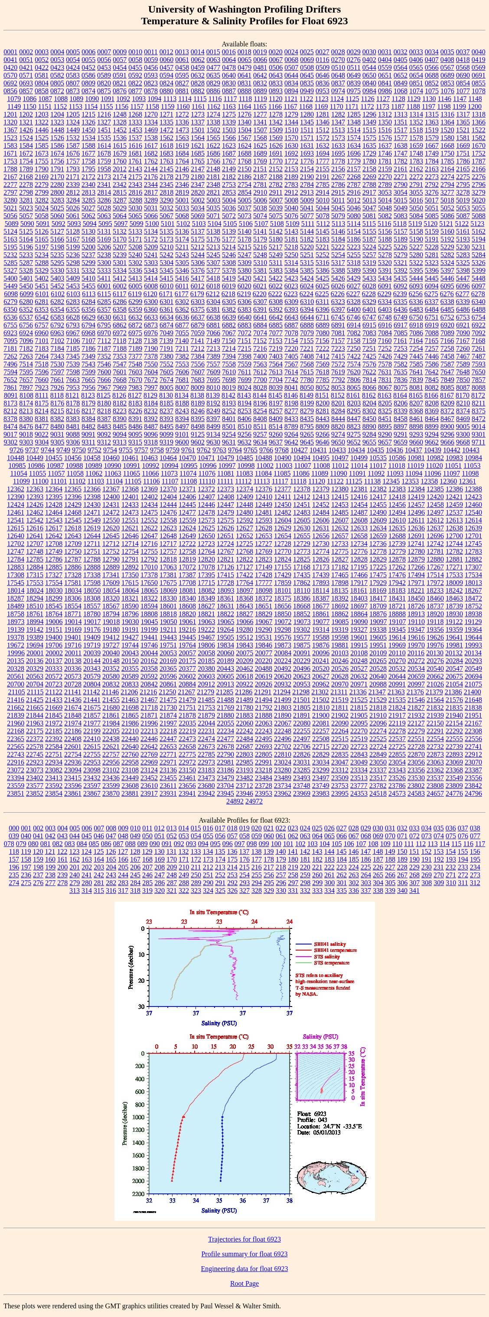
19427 (130, 637)
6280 (26, 301)
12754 (130, 551)
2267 (338, 176)
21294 (281, 692)
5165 (42, 239)
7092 (479, 333)
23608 (130, 785)
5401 (26, 278)
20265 (378, 660)
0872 (57, 91)
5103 (199, 223)
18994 (35, 621)
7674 (166, 379)
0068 (291, 59)
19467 (206, 637)
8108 (26, 395)
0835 (307, 83)
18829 (263, 614)
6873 (151, 325)
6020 (244, 286)
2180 (198, 176)
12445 (187, 504)
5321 (401, 262)
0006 (88, 52)
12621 (130, 528)
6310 (307, 301)
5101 (168, 223)
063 (305, 836)
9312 (104, 442)
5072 (229, 215)
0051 (26, 59)
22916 (15, 762)
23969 (301, 793)
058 (244, 836)
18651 (263, 606)
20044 (149, 653)
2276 (479, 176)
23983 (320, 793)
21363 (396, 692)
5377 (213, 270)
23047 (340, 762)
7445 (416, 356)
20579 (92, 676)
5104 (215, 223)
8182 (120, 403)
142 (305, 851)
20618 (244, 676)
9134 (213, 434)
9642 (291, 442)
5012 (354, 200)
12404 (168, 496)
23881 (130, 793)
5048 (385, 208)
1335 (166, 122)
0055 (88, 59)
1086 (29, 98)
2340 (88, 184)
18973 (16, 621)
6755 (10, 325)
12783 (473, 551)
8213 (26, 411)
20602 (187, 676)
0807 (73, 83)
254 (244, 875)
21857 (92, 715)
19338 (378, 629)
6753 (463, 317)
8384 (88, 418)
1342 (276, 122)
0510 (338, 67)
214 (232, 867)
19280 (244, 629)
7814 (369, 379)
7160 (384, 340)
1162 (213, 106)
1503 (229, 130)
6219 (244, 293)
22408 (73, 738)
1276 (244, 114)
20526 (340, 668)
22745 (34, 754)
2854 (244, 192)
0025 (307, 52)
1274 (213, 114)
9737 (32, 450)
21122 (54, 692)
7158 (353, 340)
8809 (322, 426)
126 (110, 851)
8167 (447, 395)
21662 (15, 707)
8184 (151, 403)
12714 (130, 543)
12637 (435, 528)
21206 (129, 692)
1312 (385, 114)
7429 (401, 356)
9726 (16, 450)
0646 (322, 75)
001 (26, 828)
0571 (26, 75)
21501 (301, 699)
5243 (182, 254)
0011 (150, 52)
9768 (282, 450)
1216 (104, 114)
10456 (73, 457)
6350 (10, 309)
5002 (198, 200)
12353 (410, 481)
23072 (15, 770)
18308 (92, 598)
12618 (73, 528)
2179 (182, 176)
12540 (473, 512)
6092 (401, 286)
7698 (229, 379)
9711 (478, 442)
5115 (369, 223)
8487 (151, 426)
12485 (340, 512)
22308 (473, 731)
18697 (359, 606)
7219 (276, 348)
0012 (166, 52)
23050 (378, 762)
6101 (42, 293)
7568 (307, 364)
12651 (225, 535)
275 (26, 882)
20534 (416, 668)
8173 (10, 403)
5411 (104, 278)
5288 (42, 262)
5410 (88, 278)
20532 (397, 668)
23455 (168, 777)
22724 (378, 746)
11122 (335, 481)
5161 (463, 231)
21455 (111, 699)
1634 (354, 145)
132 (183, 851)
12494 (397, 512)
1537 (135, 137)
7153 (275, 340)
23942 (206, 793)
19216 (187, 629)
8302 (369, 411)
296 (281, 882)
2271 (401, 176)
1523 (10, 137)
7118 (119, 340)
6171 (166, 293)
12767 (225, 551)
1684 (182, 153)
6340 (479, 301)
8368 (416, 411)
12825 (301, 559)
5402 (42, 278)
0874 (88, 91)
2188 (276, 176)
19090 (359, 621)
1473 (182, 130)
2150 (244, 169)
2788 (369, 184)
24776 (454, 793)
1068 (401, 91)
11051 (453, 465)
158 (26, 859)
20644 (397, 676)
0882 (198, 91)
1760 (120, 161)
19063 (206, 621)
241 (87, 875)
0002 (26, 52)
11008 (321, 465)
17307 (473, 567)
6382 (229, 309)
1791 (57, 169)
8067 (385, 387)
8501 (229, 426)
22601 (73, 746)
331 (293, 890)
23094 (73, 770)
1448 (57, 130)
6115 (104, 293)
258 (293, 875)
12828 (359, 559)
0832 (260, 83)
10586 (397, 457)
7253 (401, 348)
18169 (377, 590)
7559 (244, 364)
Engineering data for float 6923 (244, 1268)
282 (111, 882)
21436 (73, 699)
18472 (473, 598)
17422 (244, 574)
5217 (276, 247)
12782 (454, 551)
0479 (244, 67)
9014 (479, 426)
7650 (479, 372)
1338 (213, 122)
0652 (401, 75)
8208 (432, 403)
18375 (282, 598)
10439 (432, 450)
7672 (151, 379)
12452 (320, 504)
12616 (34, 528)
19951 (378, 645)
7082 (354, 333)
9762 (204, 450)
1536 (120, 137)
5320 (385, 262)
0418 (463, 59)
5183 (322, 239)
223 (341, 867)
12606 (320, 520)
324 (208, 890)
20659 (416, 676)
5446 (447, 278)
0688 (432, 75)
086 (106, 843)
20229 (301, 660)
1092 (123, 98)
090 (155, 843)
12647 (149, 535)
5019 (463, 200)
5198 (57, 247)
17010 (149, 567)
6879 (198, 325)
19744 (130, 645)
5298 (73, 262)
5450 (26, 286)
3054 (401, 192)
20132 (454, 653)
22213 (149, 731)
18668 (301, 606)
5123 (477, 223)
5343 (151, 270)
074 (439, 836)
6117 (119, 293)
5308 (229, 262)
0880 (166, 91)
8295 (354, 411)
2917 (369, 192)
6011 (182, 286)
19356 (435, 629)
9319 (166, 442)
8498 (198, 426)
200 (62, 867)
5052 (447, 208)
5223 (354, 247)
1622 (213, 145)
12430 (92, 504)
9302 (11, 442)
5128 (73, 231)
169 (159, 859)
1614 (104, 145)
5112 (322, 223)
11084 (263, 473)
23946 (244, 793)
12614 (473, 520)
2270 (385, 176)
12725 (244, 543)
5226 (401, 247)
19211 (168, 629)
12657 (340, 535)
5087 (463, 215)
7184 (57, 348)
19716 (73, 645)
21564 (435, 699)
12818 (168, 559)
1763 (166, 161)
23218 (263, 770)
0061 (182, 59)
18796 (130, 614)
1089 (76, 98)
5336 (135, 270)
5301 (120, 262)
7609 (213, 372)
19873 (282, 645)
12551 (130, 520)
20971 (359, 684)
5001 (182, 200)
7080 (322, 333)
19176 (92, 629)
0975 (354, 91)
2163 (432, 169)
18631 (225, 606)
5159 (432, 231)
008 (111, 828)
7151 (244, 340)
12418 (397, 496)
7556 (198, 364)
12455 (378, 504)
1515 (369, 130)
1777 (322, 161)
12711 (91, 543)
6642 (276, 317)
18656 (282, 606)
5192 (447, 239)
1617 (151, 145)
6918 (416, 325)
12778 (378, 551)
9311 (88, 442)
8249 (213, 411)
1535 (104, 137)
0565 (416, 67)
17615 (130, 582)
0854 (463, 83)
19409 (92, 637)
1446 (42, 130)
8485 (120, 426)
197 (26, 867)
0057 (120, 59)
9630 (213, 442)
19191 (130, 629)
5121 (446, 223)
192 (439, 859)
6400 (354, 309)
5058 (42, 215)
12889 (111, 567)
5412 (120, 278)
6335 (401, 301)
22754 (73, 754)
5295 (57, 262)
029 (366, 828)
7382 (182, 356)
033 (414, 828)
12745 (473, 543)
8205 (385, 403)
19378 (15, 637)
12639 (473, 528)
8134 (182, 395)
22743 (15, 754)
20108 (359, 653)
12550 (111, 520)
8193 (229, 403)
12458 (435, 504)
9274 (338, 434)
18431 (397, 598)
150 (402, 851)
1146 (444, 98)
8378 (10, 418)
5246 (229, 254)
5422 (276, 278)
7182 (26, 348)
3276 (432, 192)
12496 (416, 512)
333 (317, 890)
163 (87, 859)
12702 (15, 543)
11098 (470, 473)
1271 (166, 114)
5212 (198, 247)
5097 (121, 223)
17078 (206, 567)
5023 (26, 208)
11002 (265, 465)
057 (232, 836)
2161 (401, 169)
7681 (182, 379)
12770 (282, 551)
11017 (377, 465)
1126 (367, 98)
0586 (88, 75)
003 (50, 828)
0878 (151, 91)
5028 (104, 208)
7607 (198, 372)
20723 (53, 684)
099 (264, 843)
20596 (168, 676)
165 (111, 859)
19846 (263, 645)
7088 (432, 333)
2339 (73, 184)
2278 (26, 184)
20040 (111, 653)
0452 (88, 67)
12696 (435, 535)
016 (208, 828)
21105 (16, 692)
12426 (34, 504)
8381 (42, 418)
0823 (151, 83)
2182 (229, 176)
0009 (120, 52)
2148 (213, 169)
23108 (130, 770)
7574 (354, 364)
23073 (34, 770)
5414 (151, 278)
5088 (479, 215)
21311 (338, 692)
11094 (413, 473)
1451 (104, 130)
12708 (53, 543)
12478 (206, 512)
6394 (307, 309)
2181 (213, 176)
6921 (463, 325)
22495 (263, 738)
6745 (338, 317)
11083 (244, 473)
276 (38, 882)
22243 (263, 731)
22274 (378, 731)
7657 (26, 379)
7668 (120, 379)
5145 (322, 231)
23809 (454, 785)
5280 (416, 254)
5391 (385, 270)
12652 (244, 535)
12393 (34, 496)
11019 (415, 465)
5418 (213, 278)
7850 (463, 379)
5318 (354, 262)
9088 (73, 434)
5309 (244, 262)
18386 (301, 598)
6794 (88, 325)
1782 (401, 161)
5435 (401, 278)
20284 (454, 660)
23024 (282, 762)
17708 (187, 582)
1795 (88, 169)
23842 (473, 785)
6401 (369, 309)
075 (451, 836)
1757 (73, 161)
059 (256, 836)
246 (147, 875)
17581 (73, 582)
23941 (187, 793)
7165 (431, 340)
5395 (416, 270)
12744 (454, 543)
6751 (432, 317)
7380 (166, 356)
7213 (213, 348)
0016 (229, 52)
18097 (245, 590)
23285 (301, 770)
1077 (463, 91)
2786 (338, 184)
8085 (447, 387)
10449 (34, 457)
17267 (435, 567)
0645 (307, 75)
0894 (291, 91)
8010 (213, 387)
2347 (198, 184)
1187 (397, 106)
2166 (479, 169)
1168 (306, 106)
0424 (73, 67)
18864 (359, 614)
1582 (479, 137)
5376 (198, 270)
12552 (149, 520)
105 (337, 843)
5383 (276, 270)
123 (74, 851)
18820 (187, 614)
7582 (401, 364)
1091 (107, 98)
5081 (369, 215)
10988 (74, 465)
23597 (92, 785)
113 (432, 843)
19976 (435, 645)
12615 (15, 528)
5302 (135, 262)
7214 (229, 348)
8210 (463, 403)
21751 (187, 707)
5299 (88, 262)
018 (232, 828)
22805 (263, 754)
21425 (34, 699)
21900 (320, 715)
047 (111, 836)
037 (463, 828)
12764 (206, 551)
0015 (213, 52)
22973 (206, 762)
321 (171, 890)
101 (288, 843)
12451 (301, 504)
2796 (479, 184)
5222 (338, 247)
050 (147, 836)
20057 (187, 653)
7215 (244, 348)
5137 (198, 231)
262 (341, 875)
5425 (322, 278)
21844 (34, 715)
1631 (307, 145)
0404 (385, 59)
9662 (432, 442)
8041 (291, 387)
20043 (130, 653)
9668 (463, 442)
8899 (432, 426)
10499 (359, 457)
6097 (479, 286)
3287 (120, 200)
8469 (463, 418)
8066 (369, 387)
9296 (447, 434)
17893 (320, 582)
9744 (48, 450)
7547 (120, 364)
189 (402, 859)
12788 (92, 559)
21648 (473, 699)
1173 (382, 106)
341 (414, 890)
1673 (42, 153)
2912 (291, 192)
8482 (88, 426)
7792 (338, 379)
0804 (42, 83)
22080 (301, 723)
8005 (166, 387)
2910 (260, 192)
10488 (263, 457)
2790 (401, 184)
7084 (385, 333)
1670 (479, 145)
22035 (187, 723)
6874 (166, 325)
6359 (135, 309)
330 (281, 890)
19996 (16, 653)
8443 (322, 418)
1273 (198, 114)
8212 (10, 411)
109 (385, 843)
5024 (42, 208)
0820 (104, 83)
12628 (263, 528)
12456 (397, 504)
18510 (34, 606)
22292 (454, 731)
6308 (276, 301)
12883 (15, 567)
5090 (27, 223)
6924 (26, 333)
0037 (463, 52)
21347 (377, 692)
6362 (182, 309)
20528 (378, 668)
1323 (57, 122)
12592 (244, 520)
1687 (229, 153)
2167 (10, 176)
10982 (435, 457)
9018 (26, 434)
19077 (321, 621)
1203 (42, 114)
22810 (282, 754)
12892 (130, 567)
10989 (93, 465)
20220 (263, 660)
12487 (359, 512)
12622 (149, 528)
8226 (135, 411)
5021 (10, 208)
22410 (92, 738)
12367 (111, 489)
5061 (73, 215)
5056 (10, 215)
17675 (168, 582)
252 (220, 875)
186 (366, 859)
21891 (301, 715)
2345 (166, 184)
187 (378, 859)
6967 (73, 333)
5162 (479, 231)
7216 (260, 348)
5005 (244, 200)
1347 (338, 122)
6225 (322, 293)
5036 (229, 208)
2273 (432, 176)
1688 (244, 153)
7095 (11, 340)
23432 (92, 777)
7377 (135, 356)
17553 (34, 582)
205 (123, 867)
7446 (432, 356)
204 (111, 867)
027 (341, 828)
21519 (340, 699)
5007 (276, 200)
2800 (57, 192)
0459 (198, 67)
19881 (340, 645)
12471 (92, 512)
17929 (378, 582)
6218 (228, 293)
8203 (354, 403)
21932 (416, 715)
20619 (263, 676)
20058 (206, 653)
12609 (378, 520)
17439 (320, 574)
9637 (276, 442)
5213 (213, 247)
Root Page (244, 1283)
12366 (92, 489)
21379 (434, 692)
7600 (104, 372)
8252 (229, 411)
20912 (206, 684)
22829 (320, 754)
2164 (447, 169)
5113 (338, 223)
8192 (213, 403)
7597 (57, 372)
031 (390, 828)
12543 (53, 520)
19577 (301, 637)
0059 (151, 59)
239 (62, 875)
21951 (473, 715)
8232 (151, 411)
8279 (307, 411)
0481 (260, 67)
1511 (306, 130)
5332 (88, 270)
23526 (397, 777)
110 (397, 843)
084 (82, 843)
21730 (168, 707)
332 (305, 890)
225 (366, 867)
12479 (225, 512)
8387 (104, 418)
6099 (26, 293)
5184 (338, 239)
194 (463, 859)
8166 (431, 395)
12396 (73, 496)
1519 (432, 130)
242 (99, 875)
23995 (340, 793)
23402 (34, 777)
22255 (301, 731)
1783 (416, 161)
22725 (397, 746)
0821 (120, 83)
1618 (166, 145)
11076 (206, 473)
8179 (88, 403)
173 (208, 859)
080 (33, 843)
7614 (291, 372)
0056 (104, 59)
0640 (229, 75)
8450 (369, 418)
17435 (301, 574)
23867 (92, 793)
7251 (369, 348)
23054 (397, 762)
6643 (291, 317)
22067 (282, 723)
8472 (479, 418)
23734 (282, 785)
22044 (206, 723)
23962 (282, 793)
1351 (401, 122)
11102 (77, 481)
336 (354, 890)
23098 (92, 770)
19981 (454, 645)
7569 (322, 364)
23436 (111, 777)
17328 (73, 574)
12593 (263, 520)
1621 (198, 145)
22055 (225, 723)
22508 (320, 738)
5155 (369, 231)
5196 (26, 247)
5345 (166, 270)
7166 (447, 340)
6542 (42, 317)
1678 (104, 153)
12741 (416, 543)
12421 (454, 496)
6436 (401, 309)
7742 (291, 379)
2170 (57, 176)
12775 (340, 551)
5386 (322, 270)
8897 (401, 426)
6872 (135, 325)
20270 (397, 660)
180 (293, 859)
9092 (104, 434)
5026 (73, 208)
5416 (182, 278)
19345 (397, 629)
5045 (338, 208)
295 (269, 882)
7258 (447, 348)
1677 (88, 153)
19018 (111, 621)
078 (9, 843)
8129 (150, 395)
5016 (416, 200)
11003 (283, 465)
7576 (369, 364)
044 (74, 836)
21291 (262, 692)
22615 (92, 746)
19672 (15, 645)
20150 (130, 660)
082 (57, 843)
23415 (73, 777)
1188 (413, 106)
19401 (73, 637)
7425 (369, 356)
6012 (198, 286)
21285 (224, 692)
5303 (151, 262)
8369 (432, 411)
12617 (53, 528)
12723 (206, 543)
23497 (320, 777)
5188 (385, 239)
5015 (401, 200)
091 (167, 843)
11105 (132, 481)
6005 (135, 286)
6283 (73, 301)
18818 (168, 614)
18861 (320, 614)
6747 (369, 317)
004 (62, 828)
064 (317, 836)
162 (74, 859)
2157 (354, 169)
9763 (219, 450)
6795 (104, 325)
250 (196, 875)
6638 (213, 317)
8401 (229, 418)
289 (196, 882)
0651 (385, 75)
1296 (369, 114)
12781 (435, 551)
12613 (454, 520)
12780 (416, 551)
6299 (135, 301)
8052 (322, 387)
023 (293, 828)
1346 (322, 122)
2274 (447, 176)
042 (50, 836)
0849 (401, 83)
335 (341, 890)
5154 (354, 231)
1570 (291, 137)
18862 (340, 614)
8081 (416, 387)
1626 (276, 145)
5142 (276, 231)
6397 (338, 309)
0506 (276, 67)
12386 (454, 489)
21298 (301, 692)
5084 (416, 215)
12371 (187, 489)
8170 (462, 395)
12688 (397, 535)
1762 (151, 161)
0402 (369, 59)
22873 (435, 754)
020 (256, 828)
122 (62, 851)
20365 (168, 668)
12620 (111, 528)
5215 (244, 247)
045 (87, 836)
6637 (198, 317)
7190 (151, 348)
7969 (120, 387)
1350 (385, 122)
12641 (34, 535)
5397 (447, 270)
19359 (454, 629)
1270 (151, 114)
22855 (397, 754)
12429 (73, 504)
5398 (463, 270)
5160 (447, 231)
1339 (229, 122)
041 (38, 836)
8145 (275, 395)
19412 (111, 637)
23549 (454, 777)
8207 (416, 403)
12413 (320, 496)
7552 (166, 364)
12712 (111, 543)
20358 (149, 668)
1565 (213, 137)
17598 (92, 582)
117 (480, 843)
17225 (378, 567)
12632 (340, 528)
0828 (198, 83)
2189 (291, 176)
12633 (359, 528)
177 (256, 859)
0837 (338, 83)
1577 (401, 137)
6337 (432, 301)
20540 (435, 668)
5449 (10, 286)
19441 (149, 637)
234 (475, 867)
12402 (149, 496)
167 (135, 859)
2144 (151, 169)
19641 (454, 637)
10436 (394, 450)
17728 (225, 582)
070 (390, 836)
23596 (73, 785)
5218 (291, 247)
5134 (151, 231)
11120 (316, 481)
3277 (447, 192)
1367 (10, 130)
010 (135, 828)
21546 (416, 699)
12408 (225, 496)
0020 (276, 52)
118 (14, 851)
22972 (187, 762)
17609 (111, 582)
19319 (340, 629)
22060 (244, 723)
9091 (88, 434)
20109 (378, 653)
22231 (206, 731)
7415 (338, 356)
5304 (166, 262)
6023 (291, 286)
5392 (401, 270)
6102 (58, 293)
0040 (479, 52)
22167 (473, 723)
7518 (42, 364)
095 (215, 843)
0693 (26, 83)
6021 (260, 286)
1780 (369, 161)
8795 (307, 426)
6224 (306, 293)
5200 (88, 247)
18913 (416, 614)
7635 (401, 372)
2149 (229, 169)
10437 (413, 450)
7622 (369, 372)
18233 (434, 590)
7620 (354, 372)
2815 (120, 192)
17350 (130, 574)
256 (269, 875)
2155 (322, 169)
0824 (166, 83)
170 (171, 859)
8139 (213, 395)
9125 (198, 434)
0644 (291, 75)
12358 (429, 481)
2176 (151, 176)
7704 (276, 379)
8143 (244, 395)
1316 (447, 114)
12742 (435, 543)
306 (402, 882)
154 (450, 851)
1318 (479, 114)
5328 (26, 270)
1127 (383, 98)
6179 (197, 293)
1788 (10, 169)
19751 (168, 645)
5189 (401, 239)
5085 (432, 215)
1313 (401, 114)
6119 (134, 293)
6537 (26, 317)
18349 (206, 598)
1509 (276, 130)
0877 (135, 91)
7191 (166, 348)
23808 (435, 785)
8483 (104, 426)
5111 (308, 223)
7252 (385, 348)
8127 (135, 395)
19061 (187, 621)
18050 (92, 590)
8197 (276, 403)
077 (475, 836)
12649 (187, 535)
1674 (57, 153)
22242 (244, 731)
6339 (463, 301)
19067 (264, 621)
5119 (415, 223)
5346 (182, 270)
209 (171, 867)
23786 (397, 785)
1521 (463, 130)
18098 (264, 590)
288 (184, 882)
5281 (432, 254)
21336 (358, 692)
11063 (112, 473)
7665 (88, 379)
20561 (15, 676)
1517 (401, 130)
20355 (130, 668)
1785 (447, 161)
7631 (385, 372)
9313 (120, 442)
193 (451, 859)
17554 (53, 582)
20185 (206, 660)
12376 (263, 489)
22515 (340, 738)
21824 (397, 707)
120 (38, 851)
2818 (166, 192)
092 (179, 843)
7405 (291, 356)
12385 (435, 489)
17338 (92, 574)
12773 (301, 551)
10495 (320, 457)
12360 (448, 481)
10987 (55, 465)
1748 (416, 153)
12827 (340, 559)
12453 (340, 504)
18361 (225, 598)
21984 (111, 723)
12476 (168, 512)
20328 (15, 668)
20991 (397, 684)
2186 (244, 176)
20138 (73, 660)
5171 (135, 239)
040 (26, 836)
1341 (260, 122)
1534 (88, 137)
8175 (42, 403)
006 (87, 828)
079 (21, 843)
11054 (18, 473)
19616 (416, 637)
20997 (416, 684)
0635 (213, 75)
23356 (416, 770)
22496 (282, 738)
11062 (93, 473)
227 (390, 867)
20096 (320, 653)
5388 (338, 270)
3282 (42, 200)
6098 (11, 293)
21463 (130, 699)
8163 (384, 395)
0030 (369, 52)
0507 (291, 67)
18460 (435, 598)
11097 (451, 473)
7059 (198, 333)
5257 (369, 254)
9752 (94, 450)
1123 (321, 98)
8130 (166, 395)
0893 (276, 91)
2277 (10, 184)
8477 (42, 426)
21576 (454, 699)
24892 (235, 801)
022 (281, 828)
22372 (34, 738)
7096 (26, 340)
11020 (434, 465)
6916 (385, 325)
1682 (151, 153)
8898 (416, 426)
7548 (135, 364)
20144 (92, 660)
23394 (15, 777)
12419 (416, 496)
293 (244, 882)
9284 (369, 434)
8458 (401, 418)
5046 (354, 208)
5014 (385, 200)
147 (365, 851)
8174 (26, 403)
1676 (73, 153)
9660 (416, 442)
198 (38, 867)
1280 (307, 114)
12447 (225, 504)
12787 (73, 559)
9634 (260, 442)
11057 (56, 473)
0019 (260, 52)
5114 (353, 223)
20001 (35, 653)
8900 (447, 426)
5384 (291, 270)
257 (281, 875)
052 (171, 836)
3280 (10, 200)
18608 (187, 606)
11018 (396, 465)
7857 (479, 379)
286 (159, 882)
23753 (340, 785)
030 (378, 828)
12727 (263, 543)
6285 (104, 301)
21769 (225, 707)
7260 (463, 348)
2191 (322, 176)
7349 (88, 356)
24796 (473, 793)
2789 (385, 184)
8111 (42, 395)
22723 (359, 746)
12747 (15, 551)
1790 (42, 169)
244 (123, 875)
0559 (385, 67)
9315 (135, 442)
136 (232, 851)
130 (159, 851)
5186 (354, 239)
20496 (301, 668)
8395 (198, 418)
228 (402, 867)
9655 (369, 442)
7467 (463, 356)
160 (50, 859)
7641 (416, 372)
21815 (359, 707)
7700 (260, 379)
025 (317, 828)
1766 (213, 161)
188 (390, 859)
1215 (88, 114)
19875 (301, 645)
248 (171, 875)
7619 (338, 372)
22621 (111, 746)
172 (196, 859)
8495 (166, 426)
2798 (26, 192)
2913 (307, 192)
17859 (282, 582)
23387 (473, 770)
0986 (385, 91)
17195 (359, 567)
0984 (369, 91)
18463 (454, 598)
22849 (378, 754)
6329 (369, 301)
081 (45, 843)
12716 (149, 543)
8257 (276, 411)
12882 (473, 559)
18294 (34, 598)
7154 (291, 340)
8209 (447, 403)
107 (361, 843)
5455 (88, 286)
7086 (416, 333)
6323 (338, 301)
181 (305, 859)
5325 (463, 262)
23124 (149, 770)
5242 (166, 254)
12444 (168, 504)
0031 (385, 52)
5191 (432, 239)
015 (196, 828)
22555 (454, 738)
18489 (15, 606)
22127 (416, 723)
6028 (369, 286)
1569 (276, 137)
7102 (58, 340)
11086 (301, 473)
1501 (198, 130)
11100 (40, 481)
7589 (463, 364)
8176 (57, 403)
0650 (369, 75)
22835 (340, 754)
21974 (73, 723)
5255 (354, 254)
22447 (168, 738)
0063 (213, 59)
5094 (90, 223)
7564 (276, 364)
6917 (401, 325)
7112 (104, 340)
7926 (57, 387)
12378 (301, 489)
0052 (42, 59)
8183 (135, 403)
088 (130, 843)
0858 (42, 91)
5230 (463, 247)
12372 (206, 489)
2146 (182, 169)
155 (462, 851)
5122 (462, 223)
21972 (53, 723)
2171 (73, 176)
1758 (88, 161)
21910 (378, 715)
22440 (130, 738)
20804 (92, 684)
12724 (225, 543)
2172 (88, 176)
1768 (244, 161)
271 (451, 875)
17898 (340, 582)
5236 (73, 254)
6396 (322, 309)
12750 (73, 551)
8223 (120, 411)
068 (366, 836)
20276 (435, 660)
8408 (260, 418)
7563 (260, 364)
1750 (447, 153)
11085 (282, 473)
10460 (111, 457)
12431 (111, 504)
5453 (73, 286)
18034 (73, 590)
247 (159, 875)
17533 (454, 574)
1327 (104, 122)
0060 (166, 59)
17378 (149, 574)
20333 (53, 668)
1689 (260, 153)
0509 (322, 67)
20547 (454, 668)
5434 (385, 278)
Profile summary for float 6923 (244, 1254)
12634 (378, 528)
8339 (401, 411)
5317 (338, 262)
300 (329, 882)
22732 (435, 746)
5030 (135, 208)
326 (232, 890)
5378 (229, 270)
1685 (198, 153)
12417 (378, 496)
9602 (198, 442)
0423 (57, 67)
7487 (479, 356)
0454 (120, 67)
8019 (229, 387)
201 (74, 867)
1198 (443, 106)
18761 (34, 614)
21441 (92, 699)
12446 (206, 504)
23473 (206, 777)
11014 (359, 465)
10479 (225, 457)
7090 (463, 333)
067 (354, 836)
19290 (263, 629)
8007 (182, 387)
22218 (168, 731)
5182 (307, 239)
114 (445, 843)
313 (74, 890)
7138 (150, 340)
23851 (15, 793)
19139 (15, 629)
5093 (74, 223)
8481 (73, 426)
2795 (463, 184)
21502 (320, 699)
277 (50, 882)
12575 (225, 520)
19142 (34, 629)
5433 (369, 278)
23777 (359, 785)
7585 (416, 364)
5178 (244, 239)
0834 (291, 83)
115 (456, 843)
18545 (53, 606)
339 (390, 890)
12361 (467, 481)
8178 (73, 403)
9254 (229, 434)
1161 (198, 106)
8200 (322, 403)
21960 (15, 723)
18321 (130, 598)
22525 (378, 738)
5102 (183, 223)
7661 (57, 379)
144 (329, 851)
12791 (130, 559)
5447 (463, 278)
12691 (416, 535)
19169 (73, 629)
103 (312, 843)
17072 (187, 567)
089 (142, 843)
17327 (53, 574)
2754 (244, 184)
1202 (26, 114)
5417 (198, 278)
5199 (73, 247)
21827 (416, 707)
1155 (106, 106)
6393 (291, 309)
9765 (251, 450)
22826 (301, 754)
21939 (435, 715)
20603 (206, 676)
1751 (463, 153)
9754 (110, 450)
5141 (260, 231)
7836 (401, 379)
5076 (291, 215)
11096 (432, 473)
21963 (34, 723)
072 (414, 836)
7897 (26, 387)
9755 (126, 450)
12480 (244, 512)
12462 (34, 512)
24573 (397, 793)
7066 (213, 333)
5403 (57, 278)
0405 (401, 59)
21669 (53, 707)
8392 (151, 418)
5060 (57, 215)
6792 (57, 325)
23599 (111, 785)
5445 (432, 278)
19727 (111, 645)
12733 (340, 543)
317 (123, 890)
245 (135, 875)
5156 (385, 231)
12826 (320, 559)
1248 (120, 114)
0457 (166, 67)
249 (184, 875)
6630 (104, 317)
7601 (120, 372)
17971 (416, 582)
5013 (369, 200)
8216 (73, 411)
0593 (151, 75)
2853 (229, 192)
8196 (260, 403)
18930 (454, 614)
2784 (307, 184)
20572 (53, 676)
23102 (111, 770)
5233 (26, 254)
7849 (447, 379)
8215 (57, 411)
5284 (479, 254)
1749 (432, 153)
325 (220, 890)
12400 (111, 496)
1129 (414, 98)
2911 (275, 192)
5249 (276, 254)
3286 (104, 200)
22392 (53, 738)
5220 (307, 247)
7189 (135, 348)
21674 (73, 707)
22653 (168, 746)
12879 (416, 559)
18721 (397, 606)
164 (99, 859)
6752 (447, 317)
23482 (244, 777)
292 (232, 882)
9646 (322, 442)
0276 (354, 59)
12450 (282, 504)
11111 (225, 481)
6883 (244, 325)
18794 (111, 614)
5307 (213, 262)
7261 (479, 348)
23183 (206, 770)
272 (463, 875)
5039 (276, 208)
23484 (263, 777)
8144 (260, 395)
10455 (53, 457)
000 (14, 828)
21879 (206, 715)
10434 (356, 450)
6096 (463, 286)
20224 (282, 660)
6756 (26, 325)
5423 (291, 278)
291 (220, 882)
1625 (260, 145)
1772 (291, 161)
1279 (291, 114)
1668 (447, 145)
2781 (260, 184)
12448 (244, 504)
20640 (378, 676)
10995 (189, 465)
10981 (416, 457)
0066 (260, 59)
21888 (263, 715)
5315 (307, 262)
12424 (15, 504)
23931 (168, 793)
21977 (92, 723)
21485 (206, 699)
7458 (447, 356)
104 (324, 843)
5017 (432, 200)
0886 (213, 91)
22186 (73, 731)
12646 (130, 535)
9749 (63, 450)
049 (135, 836)
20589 (130, 676)
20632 (359, 676)
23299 (320, 770)
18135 (339, 590)
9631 (229, 442)
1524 (26, 137)
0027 (322, 52)
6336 (416, 301)
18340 (187, 598)
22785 (206, 754)
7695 (213, 379)
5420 (244, 278)
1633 (338, 145)
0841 (385, 83)
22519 (359, 738)
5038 (260, 208)
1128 (398, 98)
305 (390, 882)
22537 (397, 738)
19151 (53, 629)
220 (305, 867)
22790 (225, 754)
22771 (168, 754)
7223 (338, 348)
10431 (318, 450)
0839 (354, 83)
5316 (322, 262)
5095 (105, 223)
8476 (26, 426)
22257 (320, 731)
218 (281, 867)
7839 (416, 379)
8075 (401, 387)
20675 (454, 676)
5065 (135, 215)
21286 (243, 692)
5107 (261, 223)
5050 (416, 208)
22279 (416, 731)
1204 (57, 114)
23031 (301, 762)
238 (50, 875)
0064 (229, 59)
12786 (53, 559)
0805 (57, 83)
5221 (322, 247)
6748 (385, 317)
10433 (337, 450)
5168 (88, 239)
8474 (10, 426)
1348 (354, 122)
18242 (454, 590)
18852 (301, 614)
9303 (26, 442)
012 (159, 828)
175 (232, 859)
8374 (463, 411)
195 (475, 859)
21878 (187, 715)
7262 (10, 356)
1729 (369, 153)
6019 (229, 286)
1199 (459, 106)
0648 (338, 75)
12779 (397, 551)
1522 (479, 130)
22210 (130, 731)
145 (341, 851)
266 (390, 875)
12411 (282, 496)
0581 (42, 75)
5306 (198, 262)
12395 (53, 496)
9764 (235, 450)
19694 (34, 645)
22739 (454, 746)
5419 (229, 278)
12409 (244, 496)
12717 (168, 543)
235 (14, 875)
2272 (416, 176)
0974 (338, 91)
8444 (338, 418)
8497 (182, 426)
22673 (206, 746)
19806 (206, 645)
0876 (120, 91)
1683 (166, 153)
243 (111, 875)
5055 (479, 208)
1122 (306, 98)
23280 (282, 770)
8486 (135, 426)
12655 (301, 535)
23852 (34, 793)
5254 (338, 254)
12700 (454, 535)
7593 (479, 364)
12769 (263, 551)
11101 (58, 481)
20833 (130, 684)
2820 (198, 192)
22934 (53, 762)
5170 (120, 239)
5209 (151, 247)
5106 (246, 223)
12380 (340, 489)
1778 (338, 161)
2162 (416, 169)
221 (317, 867)
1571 (307, 137)
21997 (168, 723)
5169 (104, 239)
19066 (245, 621)
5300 (104, 262)
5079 (338, 215)
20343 (92, 668)
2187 (260, 176)
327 (244, 890)
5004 (229, 200)
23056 (416, 762)
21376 (415, 692)
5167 (73, 239)
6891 (338, 325)
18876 (378, 614)
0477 (213, 67)
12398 (92, 496)
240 (74, 875)
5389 (354, 270)
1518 (416, 130)
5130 (88, 231)
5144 (307, 231)
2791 (416, 184)
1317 (463, 114)
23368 (454, 770)
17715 (206, 582)
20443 (225, 668)
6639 (229, 317)
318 (135, 890)
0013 (182, 52)
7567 (291, 364)
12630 (301, 528)
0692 (10, 83)
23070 (473, 762)
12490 (378, 512)
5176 (213, 239)
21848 (73, 715)
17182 (340, 567)
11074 (187, 473)
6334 (385, 301)
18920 (435, 614)
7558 (229, 364)
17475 (378, 574)
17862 (301, 582)
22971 (168, 762)
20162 (149, 660)
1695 (338, 153)
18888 (397, 614)
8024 (244, 387)
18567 (111, 606)
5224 (369, 247)
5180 (276, 239)
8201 (338, 403)
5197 (42, 247)
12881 (454, 559)
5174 (182, 239)
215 (244, 867)
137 (244, 851)
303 (366, 882)
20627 (320, 676)
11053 (471, 465)
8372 (447, 411)
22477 (225, 738)
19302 (301, 629)
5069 (198, 215)
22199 (92, 731)
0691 (479, 75)
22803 (244, 754)
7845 (432, 379)
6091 (385, 286)
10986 (36, 465)
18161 (358, 590)
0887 (229, 91)
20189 (225, 660)
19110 (416, 621)
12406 (187, 496)
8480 (57, 426)
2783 (291, 184)
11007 (302, 465)
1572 (322, 137)
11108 (188, 481)
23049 (359, 762)
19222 (206, 629)
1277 (260, 114)
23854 (53, 793)
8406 (244, 418)
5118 (400, 223)
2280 (57, 184)
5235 (57, 254)
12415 (340, 496)
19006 (54, 621)
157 (14, 859)
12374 (244, 489)
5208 (135, 247)
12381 (359, 489)
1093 (139, 98)
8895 (385, 426)
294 (256, 882)
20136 (34, 660)
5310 (260, 262)
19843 (244, 645)
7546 (104, 364)
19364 (473, 629)
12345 (391, 481)
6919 (432, 325)
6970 (104, 333)
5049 (401, 208)
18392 (340, 598)
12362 (15, 489)
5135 (166, 231)
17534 (473, 574)
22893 (454, 754)
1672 (26, 153)
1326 (88, 122)
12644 (92, 535)
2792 (432, 184)
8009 (198, 387)
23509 (340, 777)
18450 (416, 598)
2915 (338, 192)
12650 (206, 535)
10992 (151, 465)
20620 (282, 676)
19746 (149, 645)
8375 (479, 411)
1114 (185, 98)
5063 (104, 215)
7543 (88, 364)
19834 (225, 645)
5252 (322, 254)
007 (99, 828)
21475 (168, 699)
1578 (416, 137)
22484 (244, 738)
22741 (473, 746)
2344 (151, 184)
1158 (152, 106)
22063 (263, 723)
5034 (198, 208)
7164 (416, 340)
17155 (282, 567)
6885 (276, 325)
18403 (359, 598)
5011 (338, 200)
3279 (479, 192)
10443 (470, 450)
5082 (385, 215)
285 (147, 882)
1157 (136, 106)
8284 (338, 411)
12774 (320, 551)
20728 (73, 684)
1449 (73, 130)
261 (329, 875)
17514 (435, 574)
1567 (244, 137)
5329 (42, 270)
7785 (322, 379)
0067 (276, 59)
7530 (57, 364)
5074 (260, 215)
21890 (282, 715)
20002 (54, 653)
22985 (244, 762)
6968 (88, 333)
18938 (473, 614)
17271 (454, 567)
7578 (385, 364)
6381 (213, 309)
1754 (26, 161)
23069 (454, 762)
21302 (320, 692)
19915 (359, 645)
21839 (15, 715)
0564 (401, 67)
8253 (244, 411)
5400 (10, 278)
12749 (53, 551)
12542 (34, 520)
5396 (432, 270)
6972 (120, 333)
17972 (435, 582)
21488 (225, 699)
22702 (282, 746)
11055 (37, 473)
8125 (104, 395)
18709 (378, 606)
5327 (10, 270)
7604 (151, 372)
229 (414, 867)
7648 (463, 372)
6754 (479, 317)
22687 (244, 746)
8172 (478, 395)
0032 (401, 52)
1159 (167, 106)
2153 (291, 169)
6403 (385, 309)
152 (426, 851)
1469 (151, 130)
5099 (136, 223)
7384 (198, 356)
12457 (416, 504)
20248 (359, 660)
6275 (431, 293)
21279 (205, 692)
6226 (338, 293)
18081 (187, 590)
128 (135, 851)
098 (252, 843)
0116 (322, 59)
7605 (166, 372)
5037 (244, 208)
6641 (260, 317)
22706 (301, 746)
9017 (10, 434)
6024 (307, 286)
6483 (416, 309)
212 (208, 867)
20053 (168, 653)
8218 (104, 411)
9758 (157, 450)
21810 (320, 707)
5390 (369, 270)
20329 (34, 668)
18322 (149, 598)
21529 (378, 699)
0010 (135, 52)
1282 (338, 114)
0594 (166, 75)
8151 (322, 395)
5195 (10, 247)
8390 (120, 418)
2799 (42, 192)
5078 (322, 215)
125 (98, 851)
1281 (322, 114)
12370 (168, 489)
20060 (225, 653)
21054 (454, 684)
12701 (473, 535)
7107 (89, 340)
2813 (88, 192)
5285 (10, 262)
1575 (369, 137)
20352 (111, 668)
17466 (359, 574)
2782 (276, 184)
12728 (282, 543)
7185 (73, 348)
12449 (263, 504)
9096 (151, 434)
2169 (42, 176)
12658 (359, 535)
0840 (369, 83)
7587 (447, 364)
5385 (307, 270)
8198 (291, 403)
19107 (397, 621)
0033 (416, 52)
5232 (10, 254)
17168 (301, 567)
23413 (53, 777)
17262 (397, 567)
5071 (213, 215)
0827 (182, 83)
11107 (170, 481)
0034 (432, 52)
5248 (260, 254)
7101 (42, 340)
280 (87, 882)
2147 (198, 169)
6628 (73, 317)
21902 (340, 715)
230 (426, 867)
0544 (369, 67)
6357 (104, 309)
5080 (354, 215)
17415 (225, 574)
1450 (88, 130)
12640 (15, 535)
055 (208, 836)
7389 (213, 356)
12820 (206, 559)
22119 (396, 723)
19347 (416, 629)
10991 (131, 465)
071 (402, 836)
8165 (416, 395)
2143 (135, 169)
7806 (354, 379)
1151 (45, 106)
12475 (149, 512)
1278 (276, 114)
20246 (340, 660)
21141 (72, 692)
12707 (34, 543)
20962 (320, 684)
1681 (135, 153)
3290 (166, 200)
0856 (10, 91)
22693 (263, 746)
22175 (34, 731)
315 (99, 890)
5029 (120, 208)
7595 (26, 372)
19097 (378, 621)
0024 (291, 52)
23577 (34, 785)
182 (317, 859)
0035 (447, 52)
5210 (166, 247)
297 (293, 882)
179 (281, 859)
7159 (369, 340)
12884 (34, 567)
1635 (369, 145)
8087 (463, 387)
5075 (276, 215)
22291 (435, 731)
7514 (26, 364)
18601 (168, 606)
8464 (432, 418)
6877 (182, 325)
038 (475, 828)
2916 (354, 192)
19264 (225, 629)
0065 (244, 59)
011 (147, 828)
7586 (432, 364)
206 (135, 867)
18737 (435, 606)
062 (293, 836)
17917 (359, 582)
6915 (369, 325)
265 (378, 875)
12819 (187, 559)
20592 (149, 676)
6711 (322, 317)
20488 (263, 668)
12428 (53, 504)
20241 (320, 660)
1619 (182, 145)
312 (475, 882)
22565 (15, 746)
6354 (57, 309)
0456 (151, 67)
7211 (182, 348)
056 (220, 836)
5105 (230, 223)
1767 (229, 161)
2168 (26, 176)
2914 (322, 192)
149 (390, 851)
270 (439, 875)
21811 (339, 707)
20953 (301, 684)
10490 (282, 457)
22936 (73, 762)
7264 (42, 356)
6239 (400, 293)
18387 (320, 598)
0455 (135, 67)
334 (329, 890)
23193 (244, 770)
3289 (151, 200)
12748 (34, 551)
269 (426, 875)
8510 (244, 426)
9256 (244, 434)
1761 (135, 161)
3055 (416, 192)
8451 (385, 418)
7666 (104, 379)
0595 (182, 75)
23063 (435, 762)
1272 (182, 114)
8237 (166, 411)
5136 (182, 231)
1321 (26, 122)
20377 (187, 668)
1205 (73, 114)
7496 (10, 364)
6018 (213, 286)
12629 (282, 528)
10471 (206, 457)
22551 (416, 738)
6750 (416, 317)
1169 (321, 106)
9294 (432, 434)
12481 (263, 512)
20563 (34, 676)
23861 (73, 793)
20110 (396, 653)
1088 (61, 98)
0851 (416, 83)
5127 (57, 231)
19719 (92, 645)
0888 (244, 91)
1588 (88, 145)
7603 (135, 372)
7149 (213, 340)
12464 (53, 512)
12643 (73, 535)
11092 (376, 473)
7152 (260, 340)
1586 (57, 145)
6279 (10, 301)
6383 (244, 309)
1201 (10, 114)
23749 (320, 785)
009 (123, 828)
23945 (225, 793)
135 (220, 851)
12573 (206, 520)
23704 (225, 785)
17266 (416, 567)
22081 (320, 723)
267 (402, 875)
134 (207, 851)
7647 (447, 372)
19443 (168, 637)
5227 (416, 247)
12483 (301, 512)
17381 (168, 574)
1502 (213, 130)
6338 (447, 301)
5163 (10, 239)
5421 (260, 278)
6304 (213, 301)
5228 (432, 247)
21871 (149, 715)
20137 (53, 660)
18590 (130, 606)
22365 (15, 738)
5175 (198, 239)
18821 (206, 614)
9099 (166, 434)
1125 (352, 98)
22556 (473, 738)
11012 (340, 465)
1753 (10, 161)
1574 (354, 137)
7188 (120, 348)
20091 (301, 653)
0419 (479, 59)
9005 (463, 426)
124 (86, 851)
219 (293, 867)
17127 (244, 567)
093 (191, 843)
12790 (111, 559)
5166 (57, 239)
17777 (263, 582)
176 (244, 859)
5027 (88, 208)
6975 (135, 333)
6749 (401, 317)
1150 (29, 106)
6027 (354, 286)
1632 (322, 145)
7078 (291, 333)
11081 (225, 473)
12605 (301, 520)
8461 (416, 418)
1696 (354, 153)
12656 (320, 535)
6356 (88, 309)
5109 (293, 223)
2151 (260, 169)
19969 (397, 645)
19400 (53, 637)
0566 (432, 67)
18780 (92, 614)
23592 (53, 785)
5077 (307, 215)
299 (317, 882)
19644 (473, 637)
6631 (120, 317)
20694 (473, 676)
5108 (277, 223)
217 (269, 867)
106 (349, 843)
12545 (73, 520)
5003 (213, 200)
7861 (10, 387)
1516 (385, 130)
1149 (14, 106)
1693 (307, 153)
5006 (260, 200)
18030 (54, 590)
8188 (182, 403)
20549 (473, 668)
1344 (291, 122)
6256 (416, 293)
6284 (88, 301)
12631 (320, 528)
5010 (322, 200)
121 (50, 851)
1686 (213, 153)
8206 (401, 403)
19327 (359, 629)
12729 (301, 543)
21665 (34, 707)
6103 (73, 293)
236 (26, 875)
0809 (88, 83)
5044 (322, 208)
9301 (479, 434)
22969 (149, 762)
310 (451, 882)
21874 (168, 715)
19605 (378, 637)
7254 (416, 348)
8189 (198, 403)
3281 (26, 200)
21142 (91, 692)
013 (171, 828)
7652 (10, 379)
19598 (340, 637)
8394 (182, 418)
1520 (447, 130)
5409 (73, 278)
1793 (73, 169)
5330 (57, 270)
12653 (263, 535)
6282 (57, 301)
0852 (432, 83)
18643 (244, 606)
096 (227, 843)
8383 (73, 418)
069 (378, 836)
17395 (206, 574)
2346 (182, 184)
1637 (385, 145)
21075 (473, 684)
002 (38, 828)
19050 (168, 621)
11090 (338, 473)
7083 (369, 333)
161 (62, 859)
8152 (338, 395)
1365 (463, 122)
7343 (57, 356)
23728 (263, 785)
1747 (401, 153)
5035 (213, 208)
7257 (432, 348)
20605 (225, 676)
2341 (104, 184)
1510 (291, 130)
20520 (320, 668)
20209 (244, 660)
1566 (229, 137)
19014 (73, 621)
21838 (473, 707)
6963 (57, 333)
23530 (416, 777)
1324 (73, 122)
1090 (92, 98)
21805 (301, 707)
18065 (149, 590)
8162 (369, 395)
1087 (45, 98)
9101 (182, 434)
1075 (432, 91)
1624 (244, 145)
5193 (463, 239)
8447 (354, 418)
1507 (260, 130)
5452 (57, 286)
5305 (182, 262)
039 (14, 836)
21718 (149, 707)
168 (147, 859)
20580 (111, 676)
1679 (120, 153)
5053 (463, 208)
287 (171, 882)
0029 (354, 52)
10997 (227, 465)
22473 (187, 738)
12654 (282, 535)
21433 (53, 699)
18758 (15, 614)
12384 (416, 489)
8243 (182, 411)
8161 (353, 395)
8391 (135, 418)
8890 (369, 426)
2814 (104, 192)
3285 (88, 200)
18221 (415, 590)
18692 (340, 606)
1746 (385, 153)
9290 (385, 434)
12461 (15, 512)
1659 (416, 145)
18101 (283, 590)
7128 (135, 340)
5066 (151, 215)
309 (439, 882)
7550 (151, 364)
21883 (244, 715)
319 (147, 890)
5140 (244, 231)
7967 (104, 387)
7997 (151, 387)
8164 (400, 395)
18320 (111, 598)
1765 (198, 161)
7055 (182, 333)
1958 (104, 169)
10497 (340, 457)
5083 (401, 215)
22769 (149, 754)
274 (14, 882)
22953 (92, 762)
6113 (88, 293)
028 (354, 828)
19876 (320, 645)
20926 (263, 684)
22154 (454, 723)
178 (269, 859)
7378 (151, 356)
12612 (435, 520)
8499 (213, 426)
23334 (359, 770)
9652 (354, 442)
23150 (187, 770)
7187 (104, 348)
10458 (92, 457)
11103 (96, 481)
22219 (187, 731)
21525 (359, 699)
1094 (154, 98)
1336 (182, 122)
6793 (73, 325)
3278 (463, 192)
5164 (26, 239)
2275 (463, 176)
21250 (167, 692)
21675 (92, 707)
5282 (447, 254)
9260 (276, 434)
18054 (111, 590)
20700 (15, 684)
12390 (15, 496)
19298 (282, 629)
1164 (244, 106)
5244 (198, 254)
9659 (401, 442)
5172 (151, 239)
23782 (378, 785)
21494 (263, 699)
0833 (276, 83)
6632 (135, 317)
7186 (88, 348)
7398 (244, 356)
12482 (282, 512)
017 (220, 828)
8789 (291, 426)
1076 (447, 91)
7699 (244, 379)
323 (196, 890)
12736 (378, 543)
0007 (104, 52)
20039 (92, 653)
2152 (276, 169)
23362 (435, 770)
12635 (397, 528)
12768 (244, 551)
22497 (301, 738)
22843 (359, 754)
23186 (225, 770)
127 (122, 851)
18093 (226, 590)
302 (354, 882)
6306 (244, 301)
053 (184, 836)
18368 (244, 598)
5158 (416, 231)
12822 (244, 559)
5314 (291, 262)
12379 (320, 489)
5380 (244, 270)
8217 (88, 411)
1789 (26, 169)
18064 (130, 590)
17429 (282, 574)
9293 (416, 434)
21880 (225, 715)
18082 (206, 590)
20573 (73, 676)
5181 (291, 239)
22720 (340, 746)
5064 (120, 215)
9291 (401, 434)
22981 (225, 762)
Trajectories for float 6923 (244, 1239)
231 (439, 867)
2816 (135, 192)
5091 (43, 223)
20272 (416, 660)
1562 (166, 137)
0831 (244, 83)
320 (159, 890)
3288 (135, 200)
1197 (428, 106)
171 (184, 859)
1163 (229, 106)
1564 (198, 137)
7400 (260, 356)
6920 (447, 325)
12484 (320, 512)
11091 (357, 473)
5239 (120, 254)
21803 (282, 707)
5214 (229, 247)
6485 (447, 309)
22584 (53, 746)
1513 (338, 130)
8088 (479, 387)
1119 (260, 98)
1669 (463, 145)
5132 (120, 231)
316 (111, 890)
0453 (104, 67)
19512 (244, 637)
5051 (432, 208)
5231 (479, 247)
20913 (225, 684)
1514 (354, 130)
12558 (168, 520)
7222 (322, 348)
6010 (166, 286)
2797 (10, 192)
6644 (307, 317)
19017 (92, 621)
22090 (340, 723)
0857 (26, 91)
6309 (291, 301)
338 (378, 890)
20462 (244, 668)
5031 (151, 208)
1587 (73, 145)
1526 (57, 137)
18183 (396, 590)
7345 (73, 356)
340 (402, 890)
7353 (120, 356)
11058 (75, 473)
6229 (384, 293)
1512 (322, 130)
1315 (432, 114)
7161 (400, 340)
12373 (225, 489)
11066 (150, 473)
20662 (435, 676)
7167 (462, 340)
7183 (42, 348)
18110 (301, 590)
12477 (187, 512)
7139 (166, 340)
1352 (416, 122)
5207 (120, 247)
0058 (135, 59)
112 (421, 843)
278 (62, 882)
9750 (79, 450)
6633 (151, 317)
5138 (213, 231)
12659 (378, 535)
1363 (432, 122)
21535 (397, 699)
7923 (42, 387)
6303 (198, 301)
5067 (166, 215)
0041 (10, 59)
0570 (10, 75)
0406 (416, 59)
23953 (263, 793)
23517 (378, 777)
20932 (282, 684)
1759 (104, 161)
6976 (151, 333)
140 (280, 851)
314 (87, 890)
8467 (447, 418)
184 (341, 859)
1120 (275, 98)
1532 (73, 137)
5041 (307, 208)
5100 (152, 223)
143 (317, 851)
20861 (168, 684)
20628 (340, 676)
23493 (301, 777)
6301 (166, 301)
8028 (260, 387)
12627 (244, 528)
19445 (187, 637)
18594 (149, 606)
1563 (182, 137)
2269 (369, 176)
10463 (149, 457)
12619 (92, 528)
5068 (182, 215)
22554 (435, 738)
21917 (397, 715)
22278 (397, 731)
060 (269, 836)
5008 (291, 200)
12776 (359, 551)
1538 (151, 137)
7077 (276, 333)
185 (354, 859)
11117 (280, 481)
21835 (454, 707)
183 (329, 859)
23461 (187, 777)
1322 (42, 122)
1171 (352, 106)
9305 (58, 442)
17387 (187, 574)
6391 (260, 309)
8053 (338, 387)
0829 (213, 83)
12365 (73, 489)
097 (240, 843)
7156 (322, 340)
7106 (73, 340)
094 (203, 843)
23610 (149, 785)
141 (292, 851)
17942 (397, 582)
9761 (188, 450)
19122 (454, 621)
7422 (354, 356)
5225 (385, 247)
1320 (10, 122)
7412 (322, 356)
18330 (168, 598)
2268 (354, 176)
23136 (168, 770)
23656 (187, 785)
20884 (187, 684)
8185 (166, 403)
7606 (182, 372)
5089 (12, 223)
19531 (263, 637)
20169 (168, 660)
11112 (243, 481)
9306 (73, 442)
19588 (320, 637)
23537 (435, 777)
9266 (322, 434)
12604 (282, 520)
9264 (291, 434)
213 (220, 867)
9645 (307, 442)
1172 (367, 106)
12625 (206, 528)
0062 (198, 59)
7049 (166, 333)
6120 (150, 293)
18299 (53, 598)
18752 (473, 606)
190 (414, 859)
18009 (454, 582)
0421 (26, 67)
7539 (73, 364)
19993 (473, 645)
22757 (111, 754)
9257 (260, 434)
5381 (260, 270)
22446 (149, 738)
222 (329, 867)
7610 (229, 372)
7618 (322, 372)
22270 (359, 731)
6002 (120, 286)
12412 (301, 496)
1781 (385, 161)
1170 (336, 106)
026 (329, 828)
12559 (187, 520)
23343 (397, 770)
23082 (53, 770)
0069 (307, 59)
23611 (168, 785)
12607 (340, 520)
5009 (307, 200)
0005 (73, 52)
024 (305, 828)
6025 (322, 286)
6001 (104, 286)
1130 (429, 98)
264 (366, 875)
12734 (359, 543)
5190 (416, 239)
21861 (111, 715)
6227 (353, 293)
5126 (42, 231)
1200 (475, 106)
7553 (182, 364)
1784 (432, 161)
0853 (447, 83)
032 (402, 828)
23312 (340, 770)
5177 (229, 239)
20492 (282, 668)
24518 (378, 793)
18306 (73, 598)
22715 (320, 746)
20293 (473, 660)
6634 (166, 317)
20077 (263, 653)
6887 (291, 325)
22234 (225, 731)
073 (426, 836)
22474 (206, 738)
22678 (225, 746)
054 (196, 836)
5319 (369, 262)
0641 (244, 75)
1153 (75, 106)
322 (184, 890)
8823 (354, 426)
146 (353, 851)
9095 (135, 434)
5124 (10, 231)
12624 (187, 528)
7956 (88, 387)
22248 (282, 731)
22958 (130, 762)
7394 (229, 356)
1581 (463, 137)
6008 (151, 286)
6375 (198, 309)
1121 (290, 98)
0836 (322, 83)
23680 (206, 785)
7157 (338, 340)
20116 (416, 653)
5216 (260, 247)
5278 (385, 254)
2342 (120, 184)
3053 (385, 192)
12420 (435, 496)
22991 (263, 762)
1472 (166, 130)
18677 (320, 606)
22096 (378, 723)
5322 (416, 262)
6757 (42, 325)
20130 (434, 653)
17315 (34, 574)
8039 (276, 387)
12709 (73, 543)
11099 (21, 481)
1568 (260, 137)
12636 (416, 528)
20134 (473, 653)
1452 (120, 130)
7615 (307, 372)
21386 (453, 692)
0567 (447, 67)
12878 (397, 559)
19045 (149, 621)
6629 (88, 317)
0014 (198, 52)
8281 (322, 411)
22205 (111, 731)
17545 (15, 582)
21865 (130, 715)
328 (256, 890)
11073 (169, 473)
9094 (120, 434)
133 (195, 851)
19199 (149, 629)
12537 (454, 512)
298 (305, 882)
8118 (57, 395)
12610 (397, 520)
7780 (307, 379)
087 (118, 843)
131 (171, 851)
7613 (276, 372)
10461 (130, 457)
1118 (245, 98)
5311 (275, 262)
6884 (260, 325)
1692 (291, 153)
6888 (307, 325)
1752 (479, 153)
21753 (206, 707)
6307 (260, 301)
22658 (187, 746)
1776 (307, 161)
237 (38, 875)
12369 (149, 489)
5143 (291, 231)
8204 (369, 403)
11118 (298, 481)
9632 (244, 442)
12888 (92, 567)
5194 (479, 239)
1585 (42, 145)
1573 (338, 137)
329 (269, 890)
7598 (73, 372)
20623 (301, 676)
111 (409, 843)
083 (70, 843)
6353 (42, 309)
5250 (291, 254)
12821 (225, 559)
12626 (225, 528)
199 (50, 867)
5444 (416, 278)
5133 (135, 231)
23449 (130, 777)
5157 (401, 231)
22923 (34, 762)
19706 (53, 645)
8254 (260, 411)
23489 (282, 777)
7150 (228, 340)
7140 (182, 340)
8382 (57, 418)
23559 (15, 785)
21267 (186, 692)
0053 (57, 59)
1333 (135, 122)
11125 (354, 481)
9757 (141, 450)
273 (475, 875)
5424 (307, 278)
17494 (416, 574)
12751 (92, 551)
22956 (111, 762)
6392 (276, 309)
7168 (478, 340)
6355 (73, 309)
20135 (15, 660)
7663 (73, 379)
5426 (338, 278)
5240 (135, 254)
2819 (182, 192)
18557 (92, 606)
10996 (208, 465)
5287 (26, 262)
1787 (479, 161)
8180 (104, 403)
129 (147, 851)
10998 (246, 465)
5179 (260, 239)
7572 (338, 364)
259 (305, 875)
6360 (151, 309)
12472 (111, 512)
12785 (34, 559)
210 (184, 867)
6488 (479, 309)
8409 (276, 418)
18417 (378, 598)
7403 (276, 356)
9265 (307, 434)
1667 (432, 145)
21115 (35, 692)
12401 (130, 496)
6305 (229, 301)
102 (300, 843)
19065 (226, 621)
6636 (182, 317)
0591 (120, 75)
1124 (337, 98)
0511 (353, 67)
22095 (359, 723)
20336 (73, 668)
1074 (416, 91)
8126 (119, 395)
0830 (229, 83)
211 (196, 867)
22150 (435, 723)
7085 (401, 333)
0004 (57, 52)
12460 (473, 504)
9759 (172, 450)
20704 (34, 684)
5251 (307, 254)
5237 (88, 254)
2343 (135, 184)
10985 (17, 465)
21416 (15, 699)
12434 (149, 504)
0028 (338, 52)
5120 (430, 223)
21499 (282, 699)
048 (123, 836)
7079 (307, 333)
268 (414, 875)
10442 (451, 450)
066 (341, 836)
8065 (354, 387)
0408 (447, 59)
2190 (307, 176)
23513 (359, 777)
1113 (169, 98)
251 (208, 875)
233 (463, 867)
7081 (338, 333)
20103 (340, 653)
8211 (478, 403)
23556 (473, 777)
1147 (459, 98)
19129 (473, 621)
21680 (111, 707)
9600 (182, 442)
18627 (206, 606)
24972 (254, 801)
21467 (149, 699)
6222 (275, 293)
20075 (244, 653)
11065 (131, 473)
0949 (307, 91)
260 (317, 875)
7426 (385, 356)
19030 (130, 621)
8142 (228, 395)
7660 (42, 379)
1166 (275, 106)
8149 (306, 395)
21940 (454, 715)
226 (378, 867)
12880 (435, 559)
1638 (401, 145)
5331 (73, 270)
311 (463, 882)
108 (373, 843)
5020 (479, 200)
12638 (454, 528)
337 (366, 890)
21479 (187, 699)
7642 (432, 372)
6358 (120, 309)
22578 (34, 746)
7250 (354, 348)
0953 (322, 91)
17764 (244, 582)
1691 (276, 153)
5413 (135, 278)
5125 (26, 231)
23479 (225, 777)
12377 (282, 489)
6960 (42, 333)
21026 (435, 684)
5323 (432, 262)
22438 (111, 738)
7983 (135, 387)
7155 (306, 340)
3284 (73, 200)
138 (256, 851)
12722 (187, 543)
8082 (432, 387)
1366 (479, 122)
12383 (397, 489)
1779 (354, 161)
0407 (432, 59)
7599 (88, 372)
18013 (473, 582)
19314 (320, 629)
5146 (338, 231)
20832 (111, 684)
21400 (472, 692)
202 (87, 867)
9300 (463, 434)
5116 (384, 223)
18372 (263, 598)
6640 (244, 317)
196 (14, 867)
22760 (130, 754)
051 (159, 836)
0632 (198, 75)
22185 (53, 731)
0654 (416, 75)
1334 (151, 122)
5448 (479, 278)
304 (378, 882)
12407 (206, 496)
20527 (359, 668)
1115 (200, 98)
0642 (260, 75)
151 (414, 851)
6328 (354, 301)
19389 (34, 637)
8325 (385, 411)
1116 (215, 98)
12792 (149, 559)
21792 (263, 707)
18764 (53, 614)
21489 (244, 699)
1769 (260, 161)
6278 (478, 293)
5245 (213, 254)
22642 (149, 746)
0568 (463, 67)
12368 (130, 489)
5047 (369, 208)
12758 (187, 551)
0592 (135, 75)
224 (354, 867)
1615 (120, 145)
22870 (416, 754)
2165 (463, 169)
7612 (260, 372)
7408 (307, 356)
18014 (16, 590)
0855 (479, 83)
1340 (244, 122)
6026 (338, 286)
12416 (359, 496)
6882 (229, 325)
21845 (53, 715)
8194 (244, 403)
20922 (244, 684)
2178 (166, 176)
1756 (57, 161)
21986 (130, 723)
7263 (26, 356)
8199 (307, 403)
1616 (135, 145)
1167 (290, 106)
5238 (104, 254)
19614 (397, 637)
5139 (229, 231)
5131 (104, 231)
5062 (88, 215)
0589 (104, 75)
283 (123, 882)
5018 (447, 200)
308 (426, 882)
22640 (130, 746)
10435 (375, 450)
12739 (397, 543)
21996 (149, 723)
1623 (229, 145)
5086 (447, 215)
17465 (340, 574)
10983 (454, 457)
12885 (53, 567)
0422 (42, 67)
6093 (416, 286)
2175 (135, 176)
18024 (35, 590)
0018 (244, 52)
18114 (320, 590)
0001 (10, 52)
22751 (53, 754)
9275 (354, 434)
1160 (182, 106)
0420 (10, 67)
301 (341, 882)
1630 (291, 145)
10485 (244, 457)
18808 (149, 614)
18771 (73, 614)
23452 (149, 777)
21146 (110, 692)
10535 (378, 457)
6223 (291, 293)
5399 (479, 270)
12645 (111, 535)
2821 (213, 192)
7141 (197, 340)
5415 (166, 278)
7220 (291, 348)
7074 (260, 333)
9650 (338, 442)
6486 (463, 309)
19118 (435, 621)
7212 (198, 348)
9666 (447, 442)
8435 (307, 418)
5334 (120, 270)
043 (62, 836)
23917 (149, 793)
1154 (91, 106)
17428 (263, 574)
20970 (340, 684)
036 (451, 828)
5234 (42, 254)
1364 (447, 122)
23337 (378, 770)
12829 (378, 559)
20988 (378, 684)
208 (159, 867)
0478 (229, 67)
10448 (15, 457)
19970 (416, 645)
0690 (463, 75)
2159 (385, 169)
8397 (213, 418)
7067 (229, 333)
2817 (151, 192)
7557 (213, 364)
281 (99, 882)
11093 (395, 473)
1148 (475, 98)
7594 (10, 372)
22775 (187, 754)
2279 (42, 184)
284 (135, 882)
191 (426, 859)
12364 (53, 489)
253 (232, 875)
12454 (359, 504)
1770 (276, 161)
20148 (111, 660)
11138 (372, 481)
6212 (213, 293)
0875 (104, 91)
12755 (149, 551)
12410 (263, 496)
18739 (454, 606)
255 (256, 875)
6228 (369, 293)
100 (276, 843)
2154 (307, 169)
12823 (263, 559)
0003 (42, 52)
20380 (206, 668)
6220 (260, 293)
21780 (244, 707)
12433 (130, 504)
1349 (369, 122)
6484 (432, 309)
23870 (111, 793)
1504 (244, 130)
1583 (10, 145)
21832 (435, 707)
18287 (15, 598)
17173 (320, 567)
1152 (60, 106)
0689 (447, 75)
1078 (479, 91)
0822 (135, 83)
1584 (26, 145)
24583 (416, 793)
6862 (120, 325)
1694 (322, 153)
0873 (73, 91)
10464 (168, 457)
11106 (151, 481)
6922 (479, 325)
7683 (198, 379)
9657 (385, 442)
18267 (473, 590)
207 (147, 867)
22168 (15, 731)
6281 (42, 301)
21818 (378, 707)
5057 (26, 215)
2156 (338, 169)
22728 (416, 746)
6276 (447, 293)
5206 (104, 247)
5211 (182, 247)
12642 (53, 535)
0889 (260, 91)
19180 (111, 629)
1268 (135, 114)
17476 (397, 574)
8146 (291, 395)
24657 (435, 793)
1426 (26, 130)
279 (74, 882)
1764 (182, 161)
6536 (10, 317)
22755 (92, 754)
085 (94, 843)
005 (74, 828)
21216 (148, 692)
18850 (282, 614)
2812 (73, 192)
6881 (213, 325)
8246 (198, 411)
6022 (276, 286)
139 (268, 851)
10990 (112, 465)
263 (354, 875)
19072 (283, 621)
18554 (73, 606)
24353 (359, 793)
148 (377, 851)
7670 (135, 379)
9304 (42, 442)
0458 (182, 67)
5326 (479, 262)
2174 (120, 176)
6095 (447, 286)
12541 (15, 520)
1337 (198, 122)
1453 (135, 130)
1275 (229, 114)
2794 (447, 184)
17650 (149, 582)
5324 (447, 262)
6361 (166, 309)
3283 (57, 200)
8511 (260, 426)
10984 (473, 457)
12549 (92, 520)
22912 (473, 754)
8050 (307, 387)
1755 (42, 161)
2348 (213, 184)
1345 (307, 122)
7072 (244, 333)
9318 (151, 442)
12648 (168, 535)
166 (123, 859)
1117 (230, 98)
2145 (166, 169)
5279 (401, 254)
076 (463, 836)
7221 (307, 348)
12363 (34, 489)
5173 (166, 239)
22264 (340, 731)
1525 (42, 137)
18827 (244, 614)
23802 (416, 785)
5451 (42, 286)
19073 (302, 621)
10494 (301, 457)
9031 (57, 434)
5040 (291, 208)
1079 (14, 98)
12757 (168, 551)
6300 (151, 301)
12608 (359, 520)
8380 (26, 418)
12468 (73, 512)
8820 (338, 426)
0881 (182, 91)
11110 (207, 481)
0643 (276, 75)
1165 (259, 106)
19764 (187, 645)
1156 (121, 106)
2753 (229, 184)
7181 (10, 348)
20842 (149, 684)
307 (414, 882)
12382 (378, 489)
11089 (319, 473)
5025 (57, 208)
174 (220, 859)
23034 (320, 762)
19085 (340, 621)
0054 (73, 59)
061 (281, 836)
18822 (225, 614)
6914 (354, 325)
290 (208, 882)
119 (26, 851)
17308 (15, 574)
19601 (359, 637)
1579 (432, 137)
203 (99, 867)
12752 (111, 551)
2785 (322, 184)
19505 (225, 637)
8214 (42, 411)
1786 (463, 161)
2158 (369, 169)
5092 (58, 223)
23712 (244, 785)
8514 (276, 426)
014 (184, 828)
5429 (354, 278)
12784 (15, 559)
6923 (10, 333)
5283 (463, 254)
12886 (73, 567)
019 (244, 828)
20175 (187, 660)
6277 (462, 293)
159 (38, 859)
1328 (120, 122)
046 (99, 836)
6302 (182, 301)
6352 (26, 309)
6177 (182, 293)
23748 (301, 785)
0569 (479, 67)
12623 (168, 528)
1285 (354, 114)
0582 (57, 75)
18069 (168, 590)
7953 (73, 387)
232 (451, 867)
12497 (435, 512)
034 (426, 828)
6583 (57, 317)
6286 (120, 301)
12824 (282, 559)
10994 (170, 465)
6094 (432, 286)
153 (438, 851)
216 (256, 867)
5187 (369, 239)
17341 (111, 574)
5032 (166, 208)
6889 (322, 325)
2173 (104, 176)
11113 (261, 481)
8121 (72, 395)
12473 (130, 512)
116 (468, 843)
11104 (114, 481)
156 (474, 851)
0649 (354, 75)
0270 (338, 59)
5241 (151, 254)
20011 (73, 653)
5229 (447, 247)
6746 (354, 317)
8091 (11, 395)
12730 (320, 543)
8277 (291, 411)
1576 (385, 137)
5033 (182, 208)
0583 (73, 75)
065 (329, 836)
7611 (244, 372)
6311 (322, 301)
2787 (354, 184)
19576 (282, 637)
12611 (416, 520)
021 (269, 828)
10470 (187, 457)
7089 (447, 333)
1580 (447, 137)
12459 (454, 504)
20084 (282, 653)
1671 (10, 153)
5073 (244, 215)
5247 (244, 254)
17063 (168, 567)
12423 (473, 496)
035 (439, 828)
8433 (291, 418)
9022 (42, 434)
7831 (385, 379)
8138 (197, 395)
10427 (299, 450)
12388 (473, 489)
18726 (416, 606)
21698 (130, 707)
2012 (120, 169)
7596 (42, 372)
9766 (266, 450)
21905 (359, 715)
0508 (307, 67)
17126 (225, 567)
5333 (104, 270)
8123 (88, 395)
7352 (104, 356)
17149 (263, 567)
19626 (435, 637)
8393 (166, 418)
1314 (416, 114)
